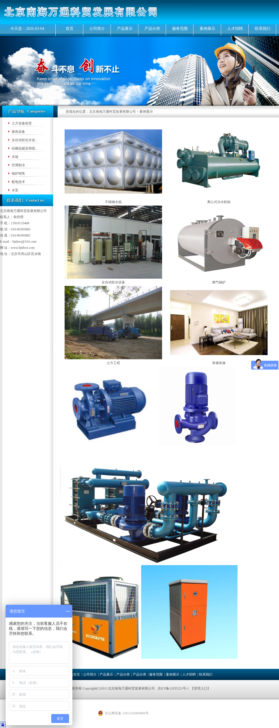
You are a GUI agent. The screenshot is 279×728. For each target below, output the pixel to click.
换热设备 (18, 132)
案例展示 (207, 28)
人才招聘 (235, 28)
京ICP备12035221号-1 (173, 688)
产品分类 (152, 28)
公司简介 (97, 28)
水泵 (15, 190)
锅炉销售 (18, 173)
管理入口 (200, 688)
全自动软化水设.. (24, 140)
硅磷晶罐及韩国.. (24, 148)
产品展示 (125, 28)
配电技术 (18, 182)
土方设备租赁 (22, 123)
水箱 (15, 157)
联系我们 (262, 28)
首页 (70, 28)
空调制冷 (18, 165)
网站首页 (73, 674)
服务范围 (180, 28)
